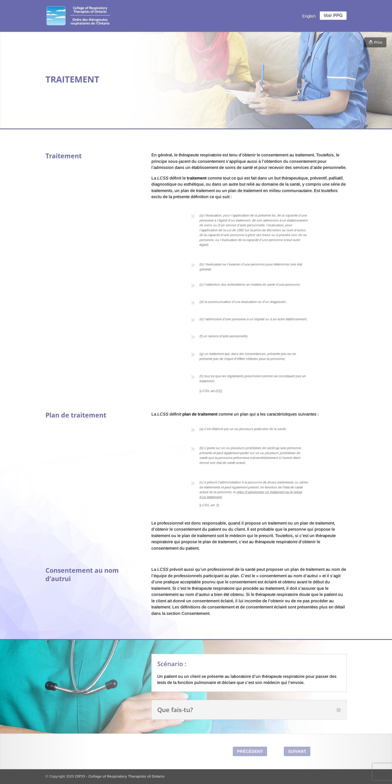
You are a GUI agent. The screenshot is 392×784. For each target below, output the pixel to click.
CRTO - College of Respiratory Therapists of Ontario (119, 776)
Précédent (250, 751)
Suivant (297, 751)
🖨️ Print (375, 42)
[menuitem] (308, 16)
